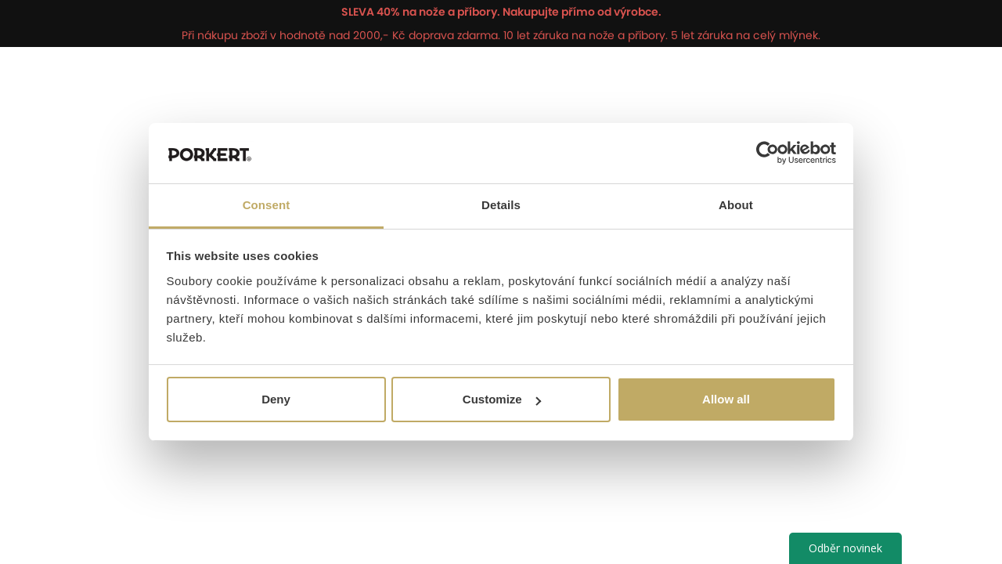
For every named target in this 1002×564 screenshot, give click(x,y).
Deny (275, 399)
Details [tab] (501, 205)
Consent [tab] (266, 205)
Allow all (726, 399)
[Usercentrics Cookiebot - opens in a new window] (767, 152)
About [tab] (736, 205)
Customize (502, 399)
